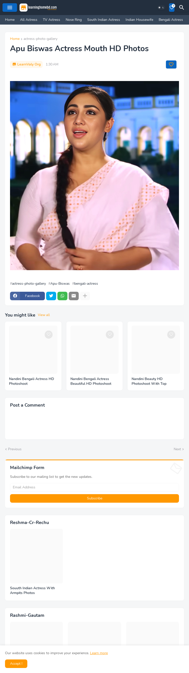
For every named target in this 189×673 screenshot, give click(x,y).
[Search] (182, 7)
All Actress (28, 19)
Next (177, 449)
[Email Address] (94, 487)
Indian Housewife (139, 19)
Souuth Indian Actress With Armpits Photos (32, 590)
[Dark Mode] (161, 7)
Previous (15, 449)
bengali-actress (86, 283)
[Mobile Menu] (10, 7)
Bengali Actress (171, 19)
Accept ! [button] (16, 663)
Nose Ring (74, 19)
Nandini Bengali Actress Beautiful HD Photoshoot (90, 381)
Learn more (99, 653)
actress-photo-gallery (40, 39)
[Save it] (171, 64)
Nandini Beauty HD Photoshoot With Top (149, 381)
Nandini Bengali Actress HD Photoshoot (31, 381)
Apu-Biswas (60, 283)
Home (10, 19)
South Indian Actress (103, 19)
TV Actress (51, 19)
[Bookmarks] (171, 7)
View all (44, 315)
